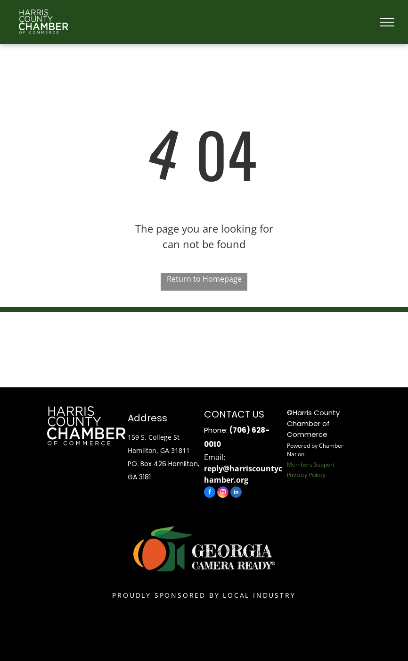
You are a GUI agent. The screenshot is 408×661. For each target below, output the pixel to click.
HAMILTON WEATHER (204, 347)
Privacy (297, 475)
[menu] (387, 22)
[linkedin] (236, 493)
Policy (317, 475)
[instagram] (222, 493)
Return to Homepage (204, 279)
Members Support (311, 464)
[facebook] (209, 493)
